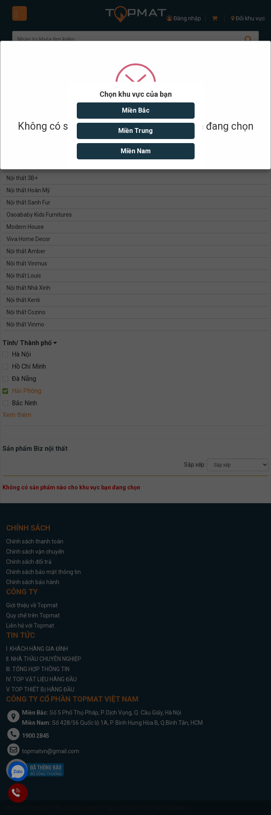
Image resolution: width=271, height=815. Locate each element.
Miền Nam (136, 151)
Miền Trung (135, 131)
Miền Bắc (136, 110)
